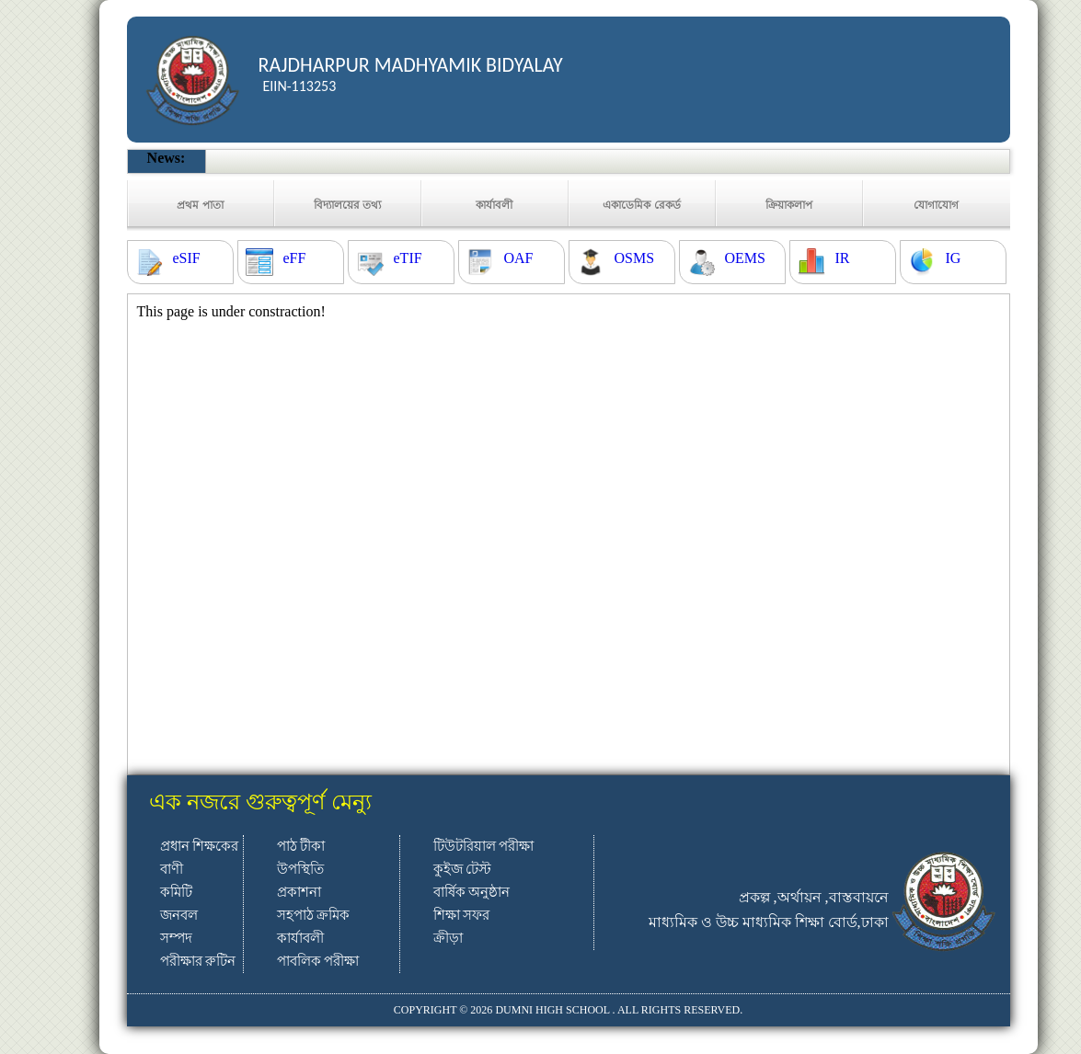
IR (842, 258)
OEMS (745, 258)
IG (953, 258)
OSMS (635, 258)
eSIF (187, 258)
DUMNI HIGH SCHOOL (552, 1009)
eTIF (408, 258)
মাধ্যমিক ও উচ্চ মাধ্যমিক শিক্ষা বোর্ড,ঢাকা (769, 922)
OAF (519, 258)
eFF (294, 258)
